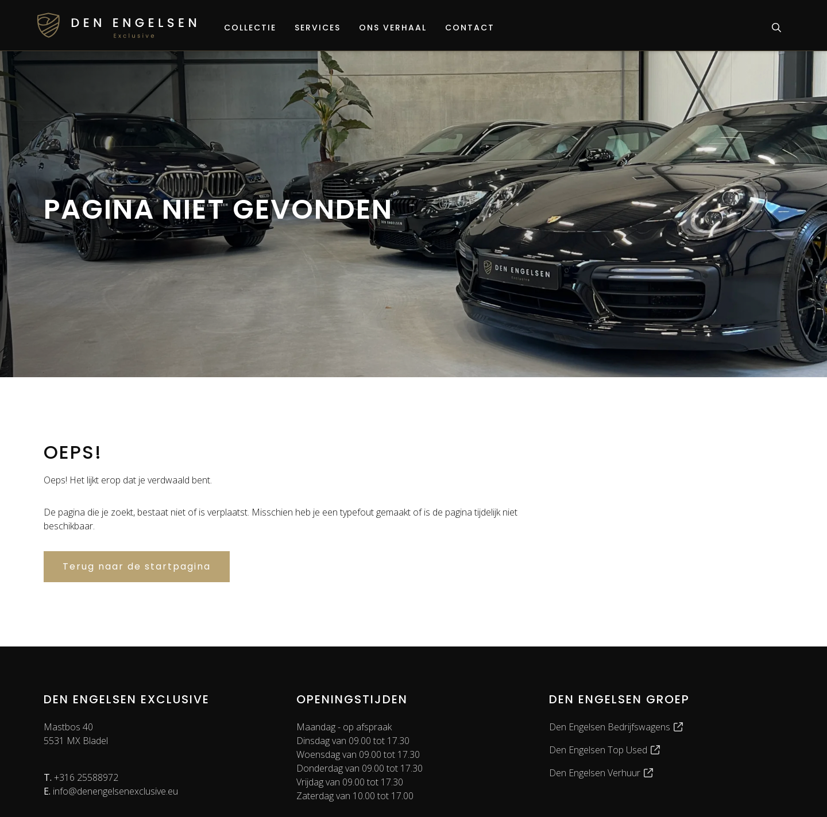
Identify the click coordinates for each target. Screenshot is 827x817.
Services (318, 27)
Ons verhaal (393, 27)
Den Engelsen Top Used (605, 750)
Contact (469, 27)
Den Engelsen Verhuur (601, 772)
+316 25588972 (81, 777)
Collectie (250, 27)
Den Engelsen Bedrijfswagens (616, 727)
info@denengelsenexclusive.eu (111, 791)
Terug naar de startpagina (137, 566)
